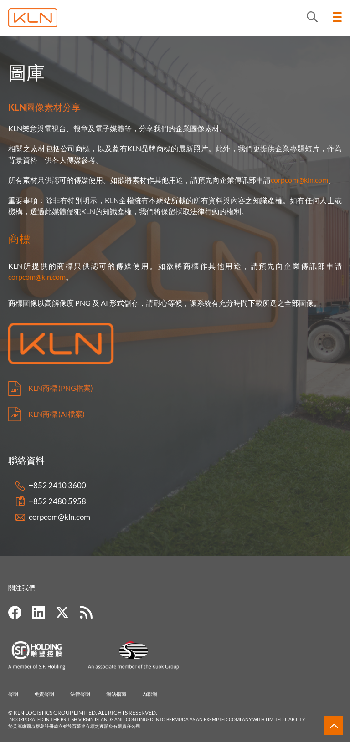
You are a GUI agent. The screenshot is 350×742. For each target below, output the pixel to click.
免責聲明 (44, 694)
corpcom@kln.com (299, 179)
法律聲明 (80, 694)
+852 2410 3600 (57, 485)
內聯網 (149, 694)
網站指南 (116, 694)
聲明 (13, 694)
